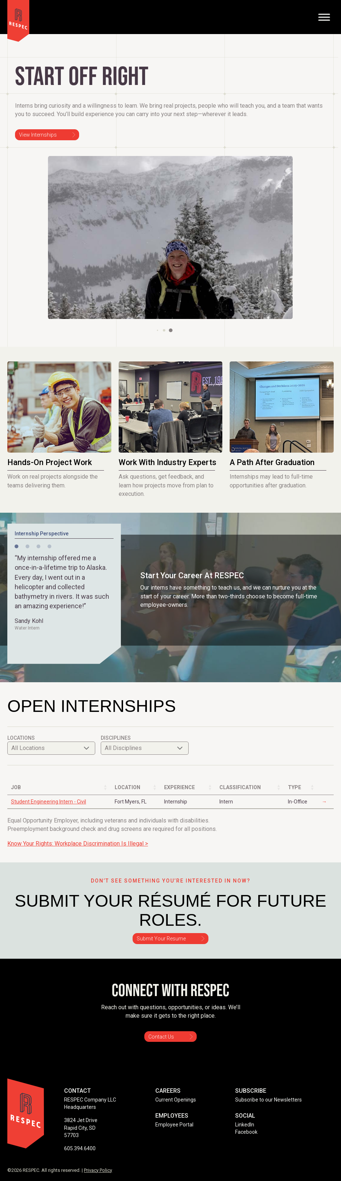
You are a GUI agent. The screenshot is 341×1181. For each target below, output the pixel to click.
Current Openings (175, 1100)
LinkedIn (244, 1125)
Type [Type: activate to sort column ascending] (294, 787)
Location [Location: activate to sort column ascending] (127, 787)
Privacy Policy (98, 1170)
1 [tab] (16, 546)
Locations (51, 744)
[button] (157, 330)
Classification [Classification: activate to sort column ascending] (240, 787)
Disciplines (145, 744)
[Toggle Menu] (324, 17)
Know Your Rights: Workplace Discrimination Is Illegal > (77, 843)
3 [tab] (38, 546)
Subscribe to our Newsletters (268, 1100)
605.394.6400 (80, 1148)
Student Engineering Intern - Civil (48, 802)
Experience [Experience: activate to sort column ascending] (179, 787)
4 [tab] (49, 546)
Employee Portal (174, 1125)
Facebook (246, 1132)
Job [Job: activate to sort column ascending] (16, 787)
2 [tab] (27, 546)
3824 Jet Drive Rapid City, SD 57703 (80, 1127)
